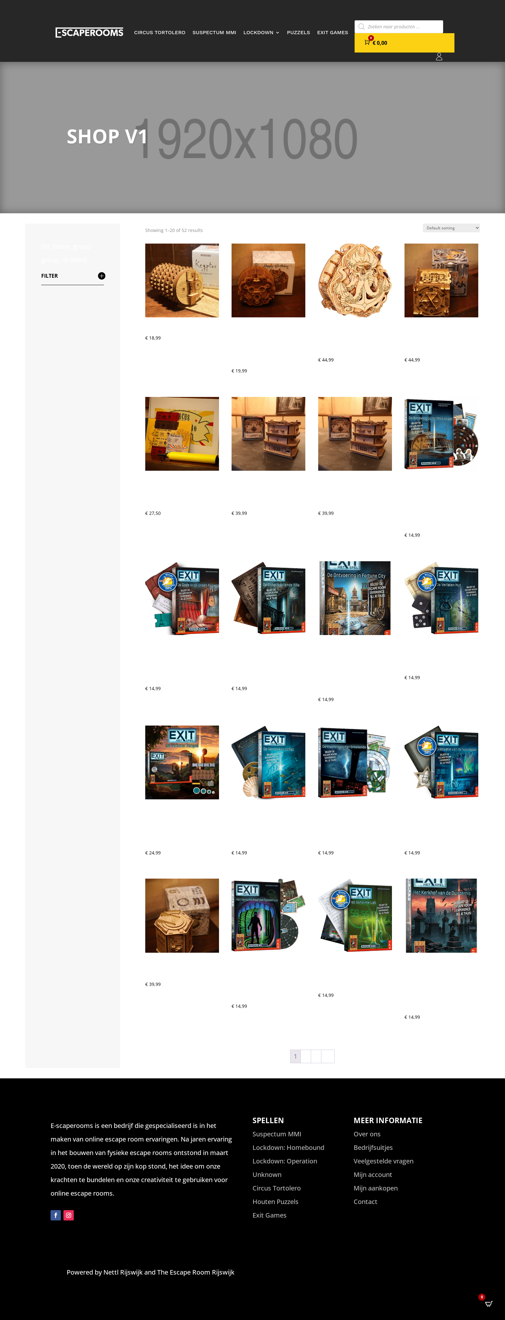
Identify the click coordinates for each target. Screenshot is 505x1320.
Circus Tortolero (160, 32)
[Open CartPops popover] (489, 1304)
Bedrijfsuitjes (373, 1147)
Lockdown (258, 32)
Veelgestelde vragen (384, 1161)
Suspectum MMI (214, 32)
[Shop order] (451, 228)
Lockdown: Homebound (288, 1147)
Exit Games (332, 32)
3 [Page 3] (316, 1056)
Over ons (367, 1134)
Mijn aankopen (376, 1188)
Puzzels (298, 32)
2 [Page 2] (306, 1056)
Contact (365, 1201)
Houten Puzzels (275, 1201)
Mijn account (373, 1174)
